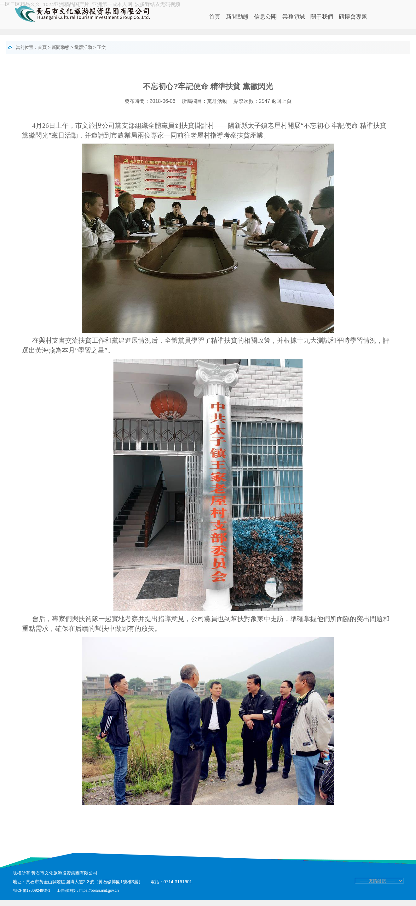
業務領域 (293, 17)
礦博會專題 (353, 17)
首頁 (214, 17)
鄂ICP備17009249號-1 (32, 896)
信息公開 (265, 17)
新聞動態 (237, 17)
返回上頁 (281, 107)
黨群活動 (83, 47)
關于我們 (321, 17)
